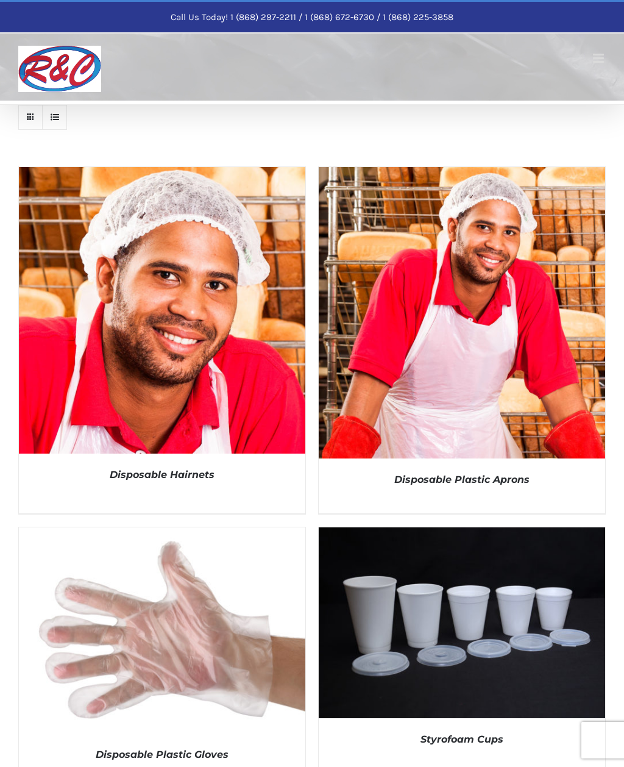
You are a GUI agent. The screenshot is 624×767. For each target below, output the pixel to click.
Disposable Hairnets (162, 474)
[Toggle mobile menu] (599, 58)
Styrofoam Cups (461, 739)
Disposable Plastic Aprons (462, 479)
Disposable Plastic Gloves (162, 754)
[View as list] (54, 117)
